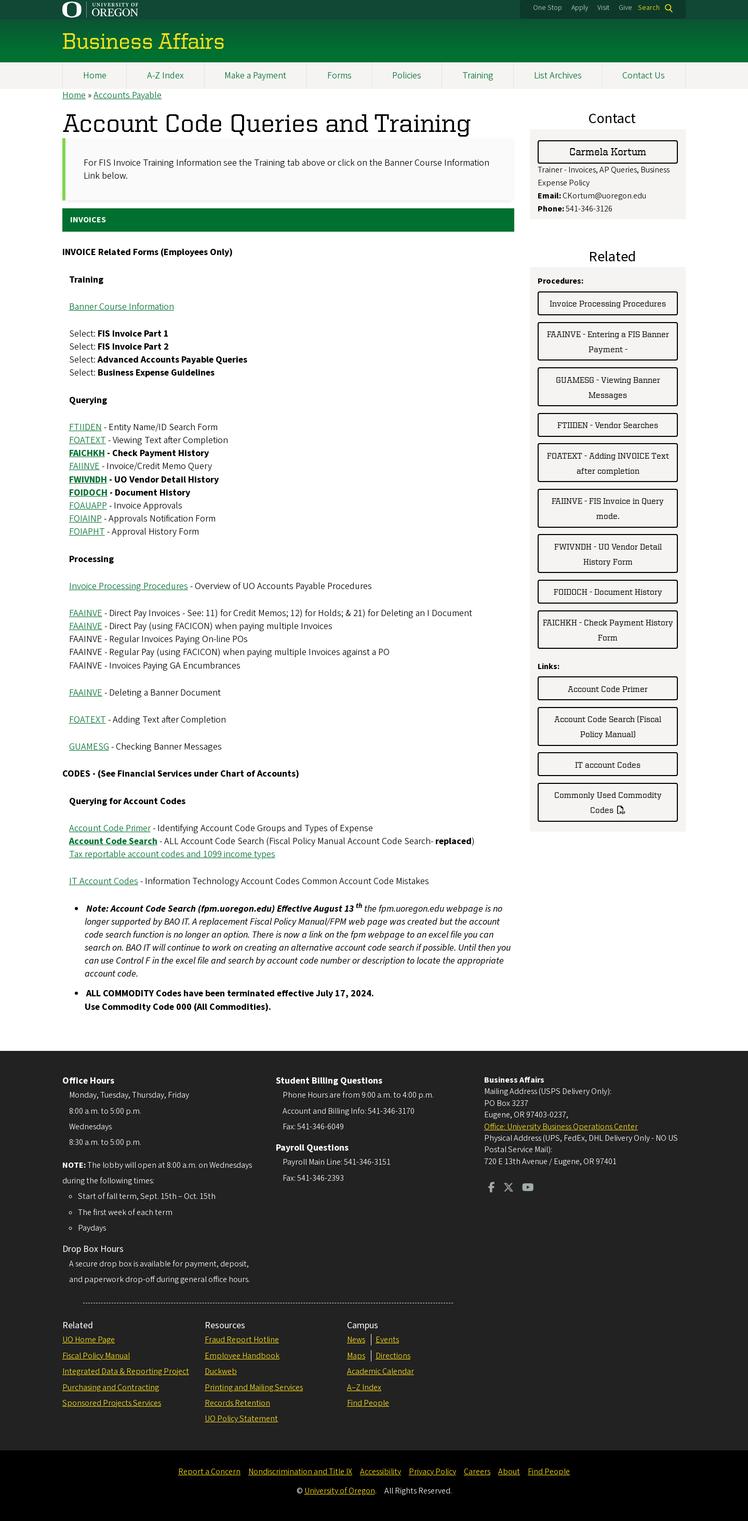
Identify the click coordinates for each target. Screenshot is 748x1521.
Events (387, 1339)
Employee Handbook (242, 1356)
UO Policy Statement (241, 1418)
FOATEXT (87, 440)
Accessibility (380, 1471)
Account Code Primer (110, 828)
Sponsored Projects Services (111, 1403)
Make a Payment (255, 75)
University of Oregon (339, 1491)
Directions (393, 1356)
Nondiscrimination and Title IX (300, 1471)
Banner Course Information (121, 306)
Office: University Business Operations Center (561, 1126)
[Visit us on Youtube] (528, 1188)
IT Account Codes (103, 881)
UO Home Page (88, 1339)
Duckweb (221, 1371)
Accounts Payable (128, 95)
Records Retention (237, 1403)
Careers (477, 1471)
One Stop (547, 8)
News (356, 1339)
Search (649, 8)
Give (625, 8)
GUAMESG (89, 746)
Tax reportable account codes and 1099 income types (172, 854)
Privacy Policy (432, 1471)
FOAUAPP (88, 505)
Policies (406, 75)
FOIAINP (85, 518)
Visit (603, 8)
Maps (356, 1356)
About (509, 1471)
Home (94, 75)
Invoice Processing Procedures (128, 586)
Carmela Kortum (607, 152)
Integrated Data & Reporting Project (125, 1371)
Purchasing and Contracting (110, 1387)
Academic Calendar (380, 1371)
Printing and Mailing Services (254, 1387)
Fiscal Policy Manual (96, 1356)
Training (477, 75)
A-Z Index (165, 75)
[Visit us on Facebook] (491, 1188)
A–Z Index (364, 1387)
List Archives (558, 75)
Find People (368, 1403)
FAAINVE (85, 613)
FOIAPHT (87, 532)
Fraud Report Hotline (242, 1339)
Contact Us (643, 75)
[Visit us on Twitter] (508, 1188)
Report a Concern (209, 1471)
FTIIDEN (85, 427)
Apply (579, 8)
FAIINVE (84, 466)
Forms (339, 75)
